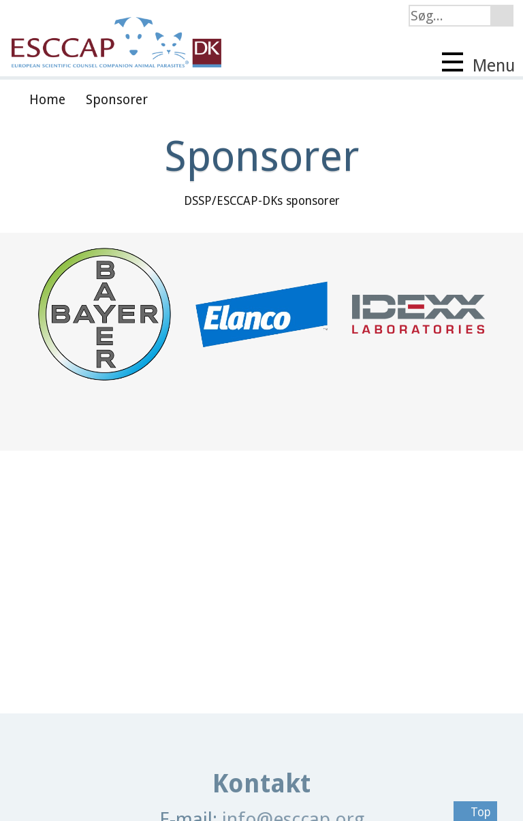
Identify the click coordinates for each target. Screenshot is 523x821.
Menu (478, 64)
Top (475, 812)
